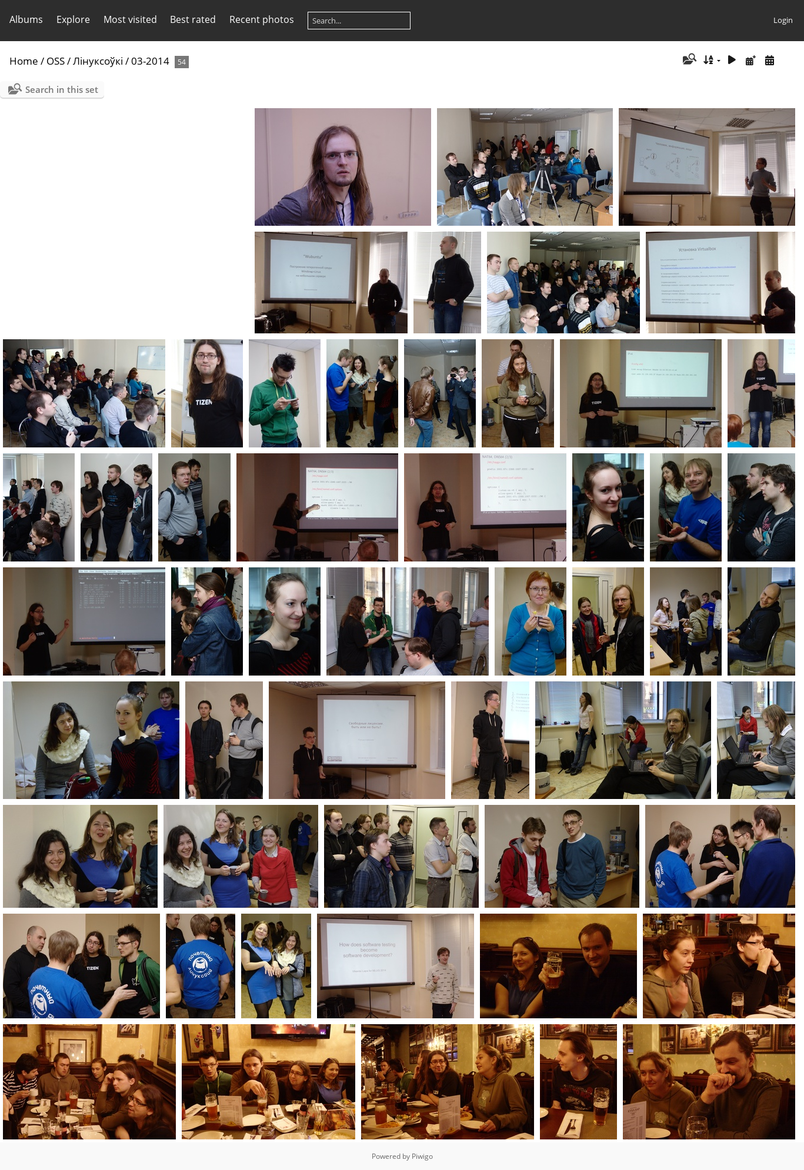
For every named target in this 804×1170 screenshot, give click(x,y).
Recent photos (261, 19)
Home (23, 61)
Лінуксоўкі (98, 61)
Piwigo (422, 1156)
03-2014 (150, 61)
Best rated (193, 19)
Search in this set (61, 89)
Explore (73, 19)
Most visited (130, 19)
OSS (55, 61)
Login (783, 20)
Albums (26, 19)
